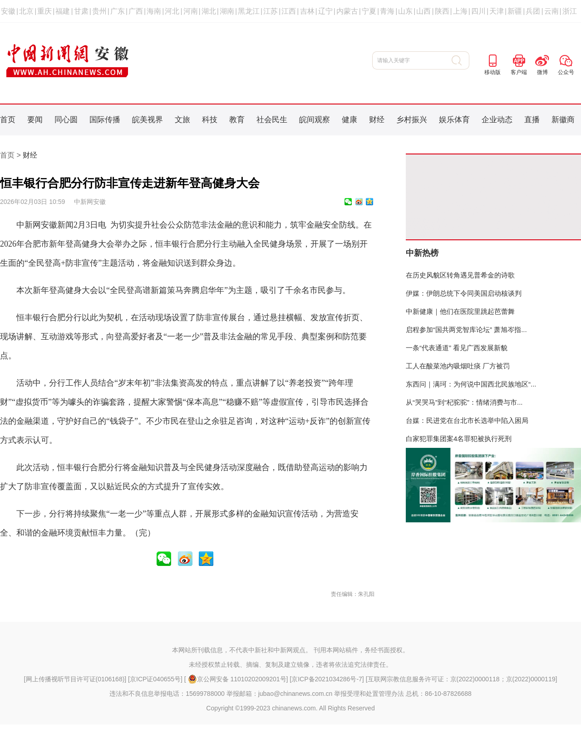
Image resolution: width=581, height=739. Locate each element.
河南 (190, 11)
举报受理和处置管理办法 (369, 693)
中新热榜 (422, 253)
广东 (117, 11)
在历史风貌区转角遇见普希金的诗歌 (460, 275)
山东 (405, 11)
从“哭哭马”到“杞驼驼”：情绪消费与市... (464, 402)
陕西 (442, 11)
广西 (135, 11)
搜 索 (460, 60)
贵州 (99, 11)
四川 (478, 11)
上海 (460, 11)
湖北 (209, 11)
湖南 (227, 11)
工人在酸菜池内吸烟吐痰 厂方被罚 (458, 366)
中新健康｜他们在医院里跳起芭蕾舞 (460, 311)
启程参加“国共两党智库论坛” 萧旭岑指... (466, 329)
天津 (496, 11)
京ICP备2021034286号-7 (326, 679)
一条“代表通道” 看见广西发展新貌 (456, 348)
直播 (532, 119)
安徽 (8, 11)
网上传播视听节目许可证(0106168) (75, 679)
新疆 (514, 11)
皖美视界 (147, 119)
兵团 (533, 11)
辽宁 (325, 11)
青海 (387, 11)
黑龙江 (249, 11)
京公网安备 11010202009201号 (237, 679)
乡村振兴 (411, 119)
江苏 (270, 11)
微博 (542, 72)
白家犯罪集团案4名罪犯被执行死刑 (459, 438)
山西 (423, 11)
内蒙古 (347, 11)
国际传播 (104, 119)
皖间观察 (314, 119)
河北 (172, 11)
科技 (209, 119)
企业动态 (497, 119)
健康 (349, 119)
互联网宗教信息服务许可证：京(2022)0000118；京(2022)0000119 (462, 679)
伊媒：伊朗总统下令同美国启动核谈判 (464, 293)
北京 (26, 11)
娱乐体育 (454, 119)
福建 (62, 11)
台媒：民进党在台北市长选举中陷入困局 (467, 420)
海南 (154, 11)
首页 (7, 119)
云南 (551, 11)
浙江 (569, 11)
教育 (237, 119)
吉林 (307, 11)
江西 (288, 11)
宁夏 (369, 11)
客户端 (519, 72)
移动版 (492, 72)
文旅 (182, 119)
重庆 (44, 11)
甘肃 (81, 11)
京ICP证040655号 (155, 679)
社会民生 (271, 119)
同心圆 (66, 119)
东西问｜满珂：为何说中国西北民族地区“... (471, 384)
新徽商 (563, 119)
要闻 (35, 119)
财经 (376, 119)
